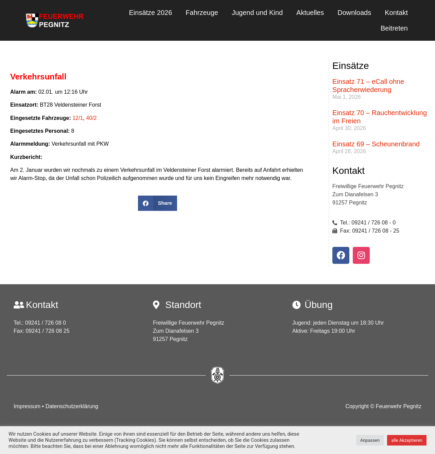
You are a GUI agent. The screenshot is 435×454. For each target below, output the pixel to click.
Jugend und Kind (257, 12)
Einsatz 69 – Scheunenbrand (376, 144)
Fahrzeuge (202, 12)
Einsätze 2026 (150, 12)
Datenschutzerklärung (72, 406)
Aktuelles (310, 12)
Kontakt (396, 12)
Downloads (354, 12)
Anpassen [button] (370, 440)
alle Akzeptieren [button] (406, 440)
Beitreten (394, 28)
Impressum (28, 406)
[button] (157, 203)
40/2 (91, 118)
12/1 (77, 118)
